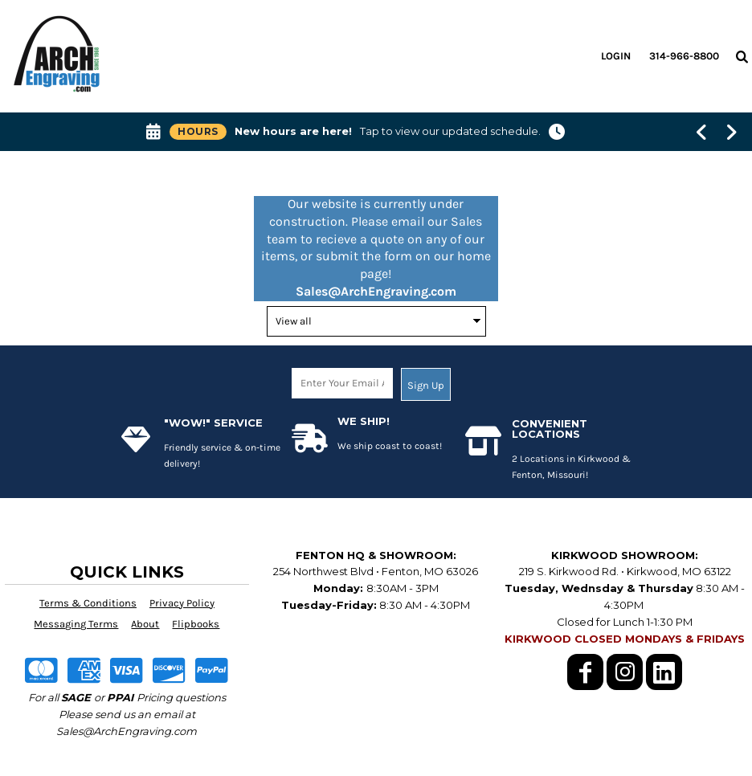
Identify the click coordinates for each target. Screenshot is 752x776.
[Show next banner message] (731, 132)
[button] (741, 56)
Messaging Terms (76, 624)
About (145, 624)
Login (616, 56)
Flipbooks (195, 624)
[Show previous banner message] (702, 132)
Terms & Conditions (88, 603)
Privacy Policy (182, 603)
